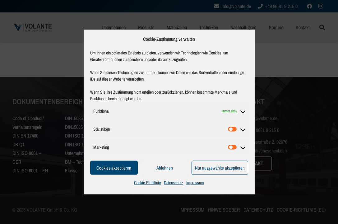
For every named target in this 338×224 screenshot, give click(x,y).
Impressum (195, 182)
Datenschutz (173, 182)
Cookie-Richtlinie (147, 182)
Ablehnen (164, 167)
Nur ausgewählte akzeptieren (220, 167)
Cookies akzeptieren (113, 167)
